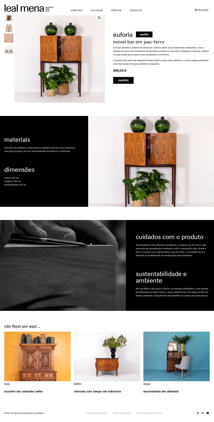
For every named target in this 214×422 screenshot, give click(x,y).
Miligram (40, 417)
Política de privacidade (96, 417)
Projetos (116, 10)
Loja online (97, 10)
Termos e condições (121, 417)
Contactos (136, 10)
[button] (99, 22)
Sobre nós (76, 10)
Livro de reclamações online (149, 417)
